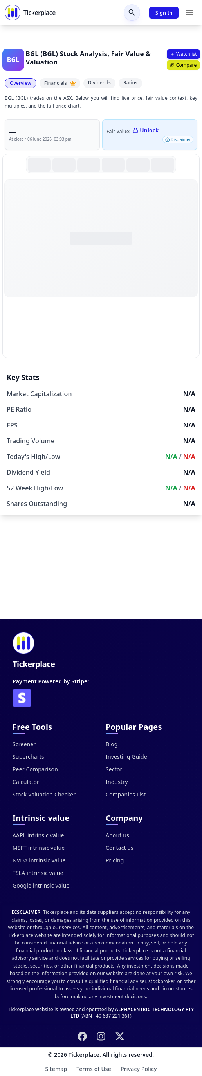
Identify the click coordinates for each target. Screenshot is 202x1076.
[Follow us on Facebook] (82, 1036)
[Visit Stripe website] (22, 698)
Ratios (130, 82)
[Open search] (132, 12)
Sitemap (56, 1068)
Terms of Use (93, 1068)
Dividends (99, 82)
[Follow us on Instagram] (101, 1036)
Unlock (146, 130)
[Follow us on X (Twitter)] (119, 1036)
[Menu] (189, 12)
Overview (20, 83)
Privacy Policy (139, 1068)
